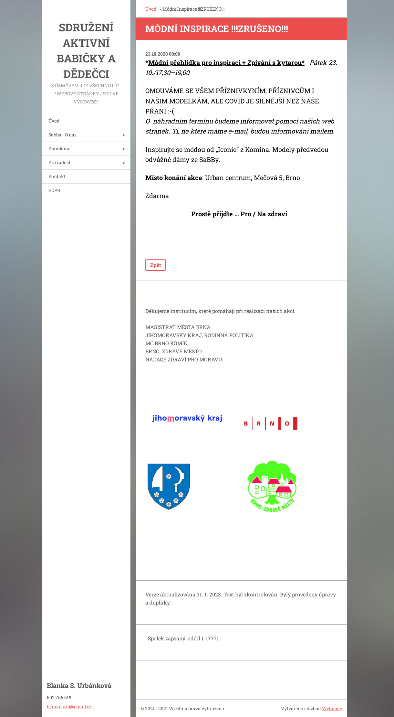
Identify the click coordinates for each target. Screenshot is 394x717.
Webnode (332, 708)
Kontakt (57, 176)
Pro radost (59, 162)
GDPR (54, 190)
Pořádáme (59, 148)
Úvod (53, 121)
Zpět (155, 265)
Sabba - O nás (62, 135)
